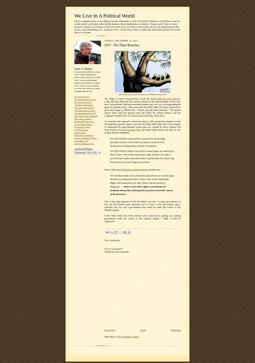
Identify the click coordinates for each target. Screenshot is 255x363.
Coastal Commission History (85, 138)
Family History (80, 133)
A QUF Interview (81, 130)
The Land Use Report (82, 119)
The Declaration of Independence (132, 169)
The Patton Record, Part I (84, 108)
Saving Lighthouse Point (84, 144)
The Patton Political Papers (85, 99)
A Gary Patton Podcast (83, 124)
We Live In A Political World (104, 16)
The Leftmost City (81, 141)
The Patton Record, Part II (84, 111)
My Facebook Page (82, 97)
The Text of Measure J (83, 102)
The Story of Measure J (83, 105)
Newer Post (109, 330)
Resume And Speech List (84, 122)
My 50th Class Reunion (83, 135)
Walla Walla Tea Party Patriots (165, 98)
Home (143, 330)
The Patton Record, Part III (85, 113)
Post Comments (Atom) (128, 336)
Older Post (176, 330)
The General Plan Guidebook (86, 116)
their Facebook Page (131, 129)
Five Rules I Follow (82, 127)
